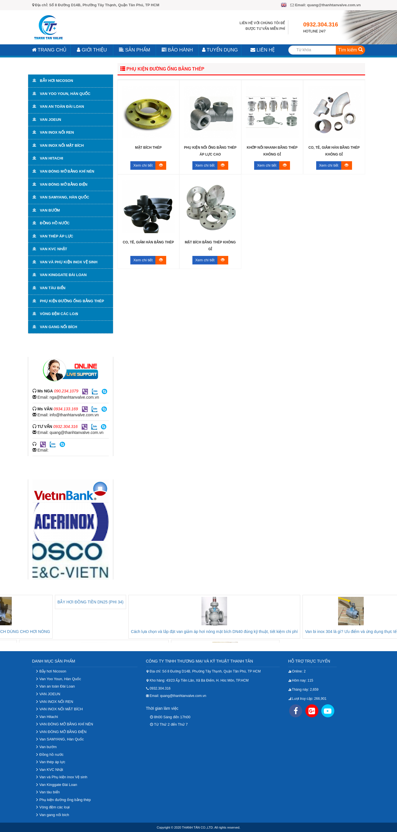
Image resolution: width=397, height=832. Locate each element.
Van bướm (46, 747)
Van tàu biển (47, 792)
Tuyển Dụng (220, 50)
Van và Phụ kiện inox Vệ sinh (61, 777)
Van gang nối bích (52, 815)
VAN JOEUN (47, 694)
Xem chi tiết (149, 165)
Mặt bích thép (148, 148)
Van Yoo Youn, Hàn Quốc (58, 679)
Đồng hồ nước (49, 754)
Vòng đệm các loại (52, 807)
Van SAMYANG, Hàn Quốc (59, 739)
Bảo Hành (177, 50)
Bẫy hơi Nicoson (50, 671)
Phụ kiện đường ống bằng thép (162, 68)
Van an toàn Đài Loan (55, 686)
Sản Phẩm (134, 50)
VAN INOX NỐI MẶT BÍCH (59, 709)
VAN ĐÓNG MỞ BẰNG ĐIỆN (61, 732)
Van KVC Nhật (49, 769)
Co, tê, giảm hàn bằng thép (148, 242)
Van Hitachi (46, 717)
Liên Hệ (262, 50)
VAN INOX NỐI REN (54, 701)
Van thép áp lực (50, 762)
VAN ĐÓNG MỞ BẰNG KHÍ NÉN (64, 724)
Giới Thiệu (92, 50)
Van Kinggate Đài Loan (56, 785)
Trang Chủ (49, 50)
